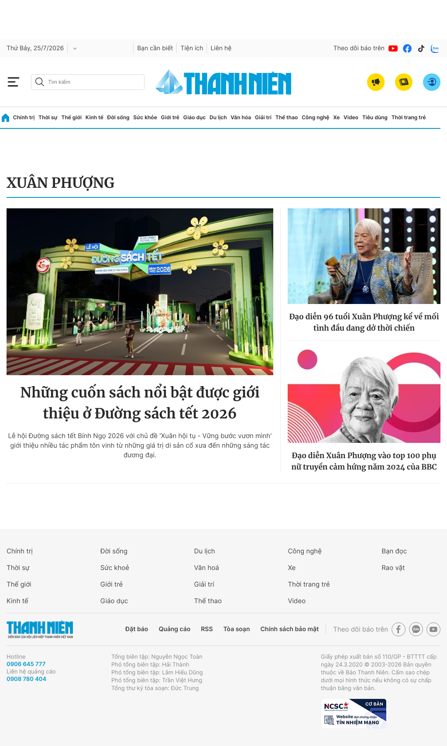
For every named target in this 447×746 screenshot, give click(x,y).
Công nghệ (315, 117)
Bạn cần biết (155, 48)
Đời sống (118, 117)
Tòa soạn (237, 629)
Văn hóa (240, 117)
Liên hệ (220, 48)
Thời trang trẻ (409, 117)
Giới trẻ (170, 117)
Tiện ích (191, 48)
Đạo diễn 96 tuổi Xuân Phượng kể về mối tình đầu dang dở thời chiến (364, 322)
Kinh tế (94, 117)
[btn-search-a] (39, 81)
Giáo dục (194, 117)
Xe (336, 117)
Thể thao (286, 117)
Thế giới (71, 117)
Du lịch (218, 117)
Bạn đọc (394, 551)
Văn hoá (206, 567)
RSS (207, 629)
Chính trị (24, 117)
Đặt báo (136, 629)
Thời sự (48, 117)
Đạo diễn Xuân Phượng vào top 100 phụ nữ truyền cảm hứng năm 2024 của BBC (364, 461)
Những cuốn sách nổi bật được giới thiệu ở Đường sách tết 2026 (140, 403)
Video (351, 117)
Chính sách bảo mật (289, 629)
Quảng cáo (174, 629)
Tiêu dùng (375, 117)
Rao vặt (393, 567)
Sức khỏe (145, 117)
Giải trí (263, 117)
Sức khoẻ (114, 567)
